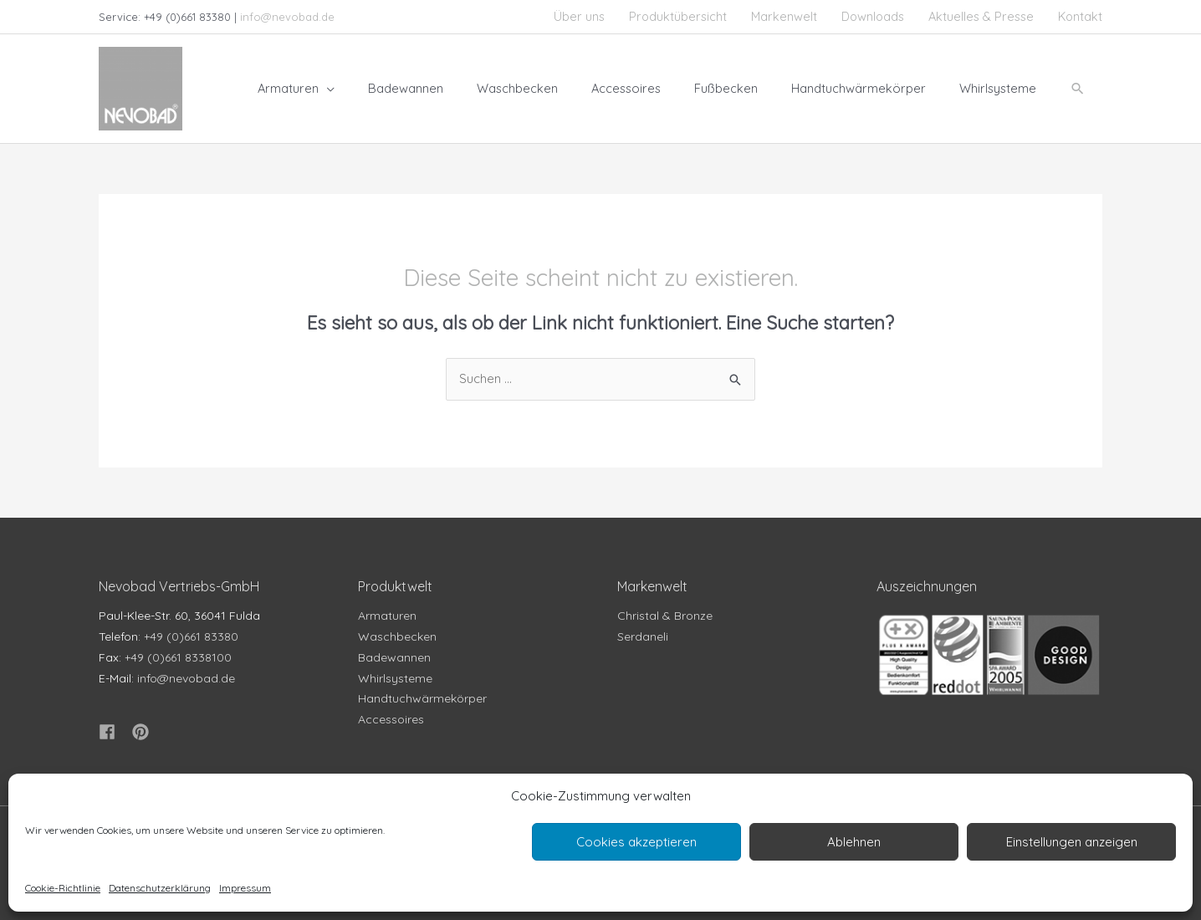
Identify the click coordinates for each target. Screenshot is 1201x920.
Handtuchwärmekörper (422, 699)
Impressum (245, 888)
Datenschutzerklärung (160, 888)
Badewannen (394, 657)
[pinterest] (143, 732)
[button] (1077, 88)
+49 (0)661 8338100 (178, 657)
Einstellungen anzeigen (1071, 842)
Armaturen (387, 616)
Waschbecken (397, 636)
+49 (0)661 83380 (191, 636)
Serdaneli (642, 636)
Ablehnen (854, 842)
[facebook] (114, 732)
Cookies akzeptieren (636, 842)
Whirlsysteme (395, 678)
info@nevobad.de (287, 16)
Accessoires (391, 719)
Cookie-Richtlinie (62, 888)
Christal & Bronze (665, 616)
